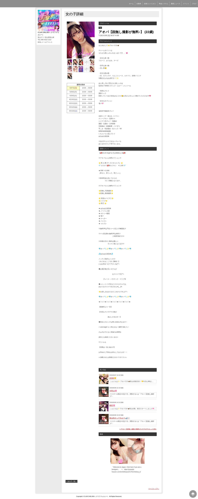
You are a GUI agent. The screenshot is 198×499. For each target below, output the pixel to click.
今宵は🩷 (113, 391)
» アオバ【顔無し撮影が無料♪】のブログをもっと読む (138, 429)
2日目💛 (112, 378)
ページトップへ (153, 489)
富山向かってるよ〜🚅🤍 (119, 418)
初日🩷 (112, 405)
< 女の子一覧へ (71, 481)
